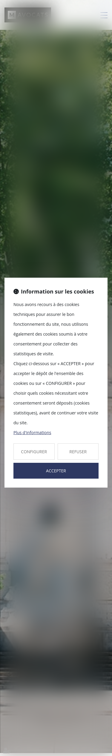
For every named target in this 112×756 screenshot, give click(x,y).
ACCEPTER (56, 471)
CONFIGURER (34, 451)
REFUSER (78, 451)
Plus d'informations (32, 432)
